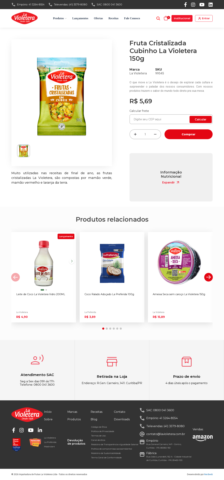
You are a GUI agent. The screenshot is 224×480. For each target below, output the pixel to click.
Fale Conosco (132, 18)
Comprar (188, 134)
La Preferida (50, 442)
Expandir (171, 182)
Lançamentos (80, 18)
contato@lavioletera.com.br (165, 434)
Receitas (113, 18)
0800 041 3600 (112, 4)
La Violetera (50, 437)
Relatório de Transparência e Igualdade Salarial (114, 444)
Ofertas (98, 18)
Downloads (122, 419)
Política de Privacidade (102, 431)
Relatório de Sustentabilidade (106, 453)
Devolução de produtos (76, 442)
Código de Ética (99, 427)
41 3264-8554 (36, 4)
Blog (94, 419)
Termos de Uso (98, 435)
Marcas (72, 411)
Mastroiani (49, 446)
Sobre (48, 419)
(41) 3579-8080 (78, 4)
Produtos (60, 18)
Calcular (200, 119)
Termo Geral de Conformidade (106, 457)
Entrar (204, 18)
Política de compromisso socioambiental (111, 448)
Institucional (182, 18)
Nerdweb (208, 474)
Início (48, 411)
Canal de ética (98, 440)
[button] (42, 290)
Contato (119, 411)
